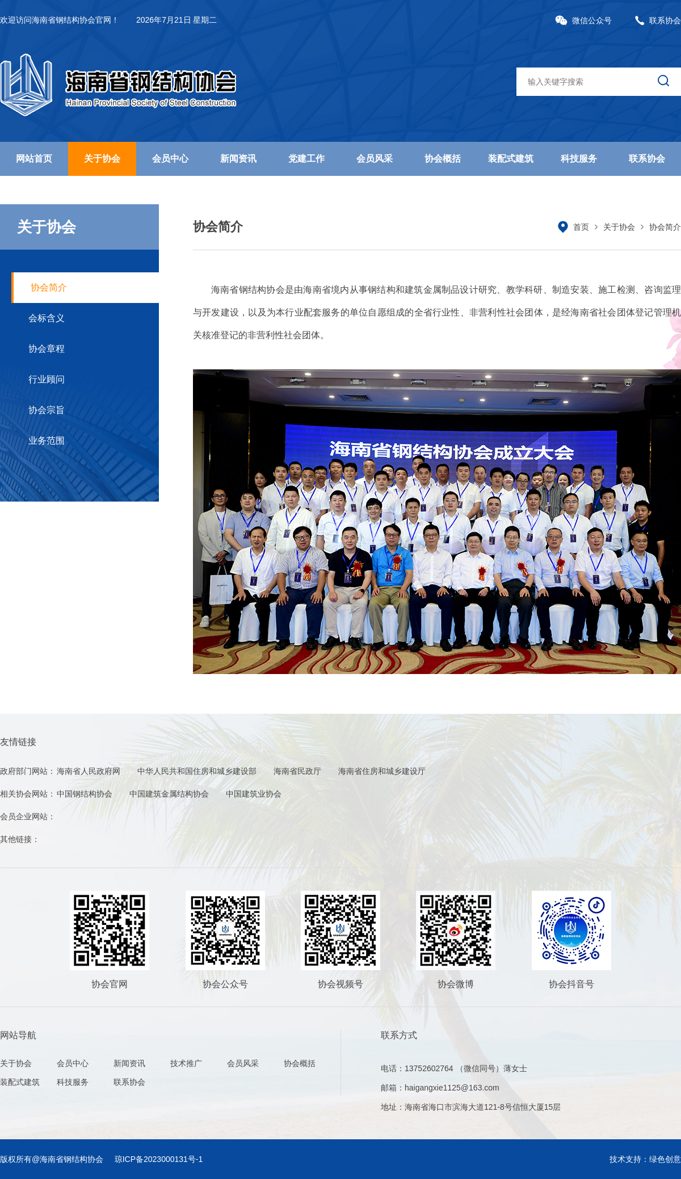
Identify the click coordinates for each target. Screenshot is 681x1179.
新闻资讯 (238, 158)
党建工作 (306, 158)
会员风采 (374, 158)
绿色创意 (665, 1159)
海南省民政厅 (297, 771)
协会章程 (46, 348)
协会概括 (442, 158)
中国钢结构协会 (84, 793)
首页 (581, 226)
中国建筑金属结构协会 (169, 793)
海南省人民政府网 (88, 771)
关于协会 (102, 158)
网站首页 (34, 158)
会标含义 (46, 318)
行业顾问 (46, 379)
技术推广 (186, 1063)
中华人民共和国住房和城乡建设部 (197, 771)
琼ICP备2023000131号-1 (159, 1159)
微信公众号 (583, 20)
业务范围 (46, 440)
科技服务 (579, 158)
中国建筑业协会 (253, 793)
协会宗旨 (46, 410)
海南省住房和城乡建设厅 (382, 771)
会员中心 (170, 158)
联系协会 (657, 20)
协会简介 (49, 287)
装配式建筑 (510, 158)
